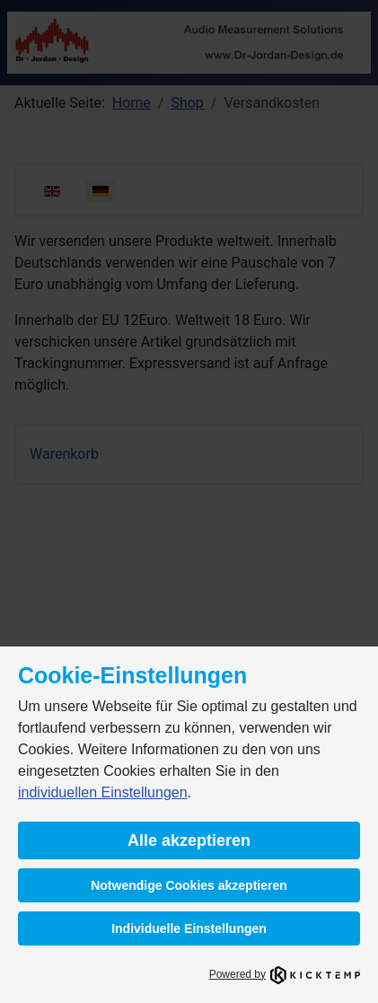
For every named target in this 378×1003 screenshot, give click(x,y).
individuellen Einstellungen (103, 792)
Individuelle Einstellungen (189, 928)
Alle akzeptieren (189, 840)
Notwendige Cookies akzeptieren (189, 885)
